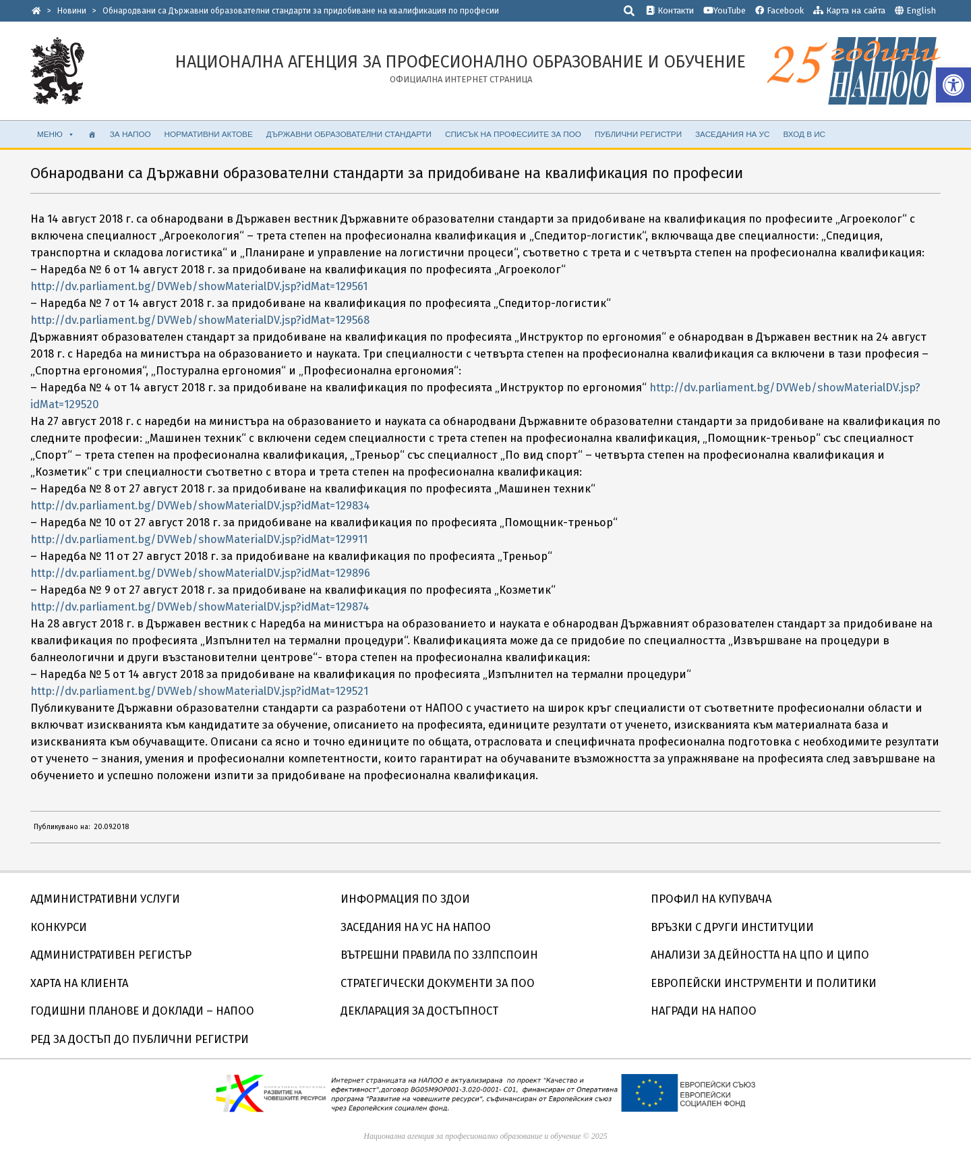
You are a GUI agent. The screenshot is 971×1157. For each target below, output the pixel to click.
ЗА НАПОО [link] (130, 134)
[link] (953, 85)
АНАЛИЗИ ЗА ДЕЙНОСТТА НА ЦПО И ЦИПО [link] (760, 955)
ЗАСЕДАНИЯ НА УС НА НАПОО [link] (416, 927)
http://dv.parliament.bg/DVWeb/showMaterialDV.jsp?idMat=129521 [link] (199, 691)
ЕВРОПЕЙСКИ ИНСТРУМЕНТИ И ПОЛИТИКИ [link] (764, 983)
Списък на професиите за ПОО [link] (513, 134)
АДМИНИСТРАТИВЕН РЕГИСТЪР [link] (111, 955)
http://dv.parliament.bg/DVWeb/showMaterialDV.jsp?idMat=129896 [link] (200, 573)
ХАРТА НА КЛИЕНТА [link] (79, 983)
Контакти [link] (670, 10)
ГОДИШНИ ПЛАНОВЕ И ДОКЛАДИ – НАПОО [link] (142, 1011)
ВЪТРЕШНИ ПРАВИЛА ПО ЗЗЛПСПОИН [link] (439, 955)
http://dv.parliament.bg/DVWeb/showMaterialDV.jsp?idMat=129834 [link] (200, 505)
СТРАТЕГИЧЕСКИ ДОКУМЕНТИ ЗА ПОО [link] (438, 983)
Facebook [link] (779, 10)
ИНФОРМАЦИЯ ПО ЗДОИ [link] (405, 899)
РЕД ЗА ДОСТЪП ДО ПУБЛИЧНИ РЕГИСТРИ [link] (139, 1039)
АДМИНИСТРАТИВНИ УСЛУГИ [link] (105, 899)
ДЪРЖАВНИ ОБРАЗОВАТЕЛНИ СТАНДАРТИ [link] (349, 134)
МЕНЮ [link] (56, 134)
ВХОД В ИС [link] (804, 134)
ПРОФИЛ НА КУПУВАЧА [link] (711, 899)
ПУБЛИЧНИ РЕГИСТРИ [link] (638, 134)
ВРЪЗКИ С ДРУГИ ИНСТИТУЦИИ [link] (732, 927)
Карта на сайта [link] (849, 10)
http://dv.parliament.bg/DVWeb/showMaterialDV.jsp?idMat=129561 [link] (198, 286)
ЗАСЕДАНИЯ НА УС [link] (732, 134)
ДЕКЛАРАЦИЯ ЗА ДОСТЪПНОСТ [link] (419, 1011)
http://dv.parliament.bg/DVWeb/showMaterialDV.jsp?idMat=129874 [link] (200, 606)
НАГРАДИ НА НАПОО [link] (704, 1011)
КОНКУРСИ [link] (58, 927)
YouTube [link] (724, 10)
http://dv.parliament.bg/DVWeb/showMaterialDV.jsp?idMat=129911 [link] (198, 539)
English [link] (921, 10)
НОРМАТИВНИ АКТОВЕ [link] (209, 134)
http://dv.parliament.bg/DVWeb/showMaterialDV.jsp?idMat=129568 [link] (200, 320)
